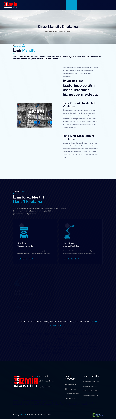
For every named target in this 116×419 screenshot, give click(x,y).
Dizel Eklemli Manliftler (90, 395)
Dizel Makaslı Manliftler (90, 386)
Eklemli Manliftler (70, 389)
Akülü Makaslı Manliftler (91, 382)
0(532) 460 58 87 (45, 387)
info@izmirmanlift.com (47, 381)
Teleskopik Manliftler (72, 394)
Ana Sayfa (48, 32)
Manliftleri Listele (24, 259)
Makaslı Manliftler (71, 384)
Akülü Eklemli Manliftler (91, 391)
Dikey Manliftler (70, 398)
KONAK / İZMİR (44, 376)
